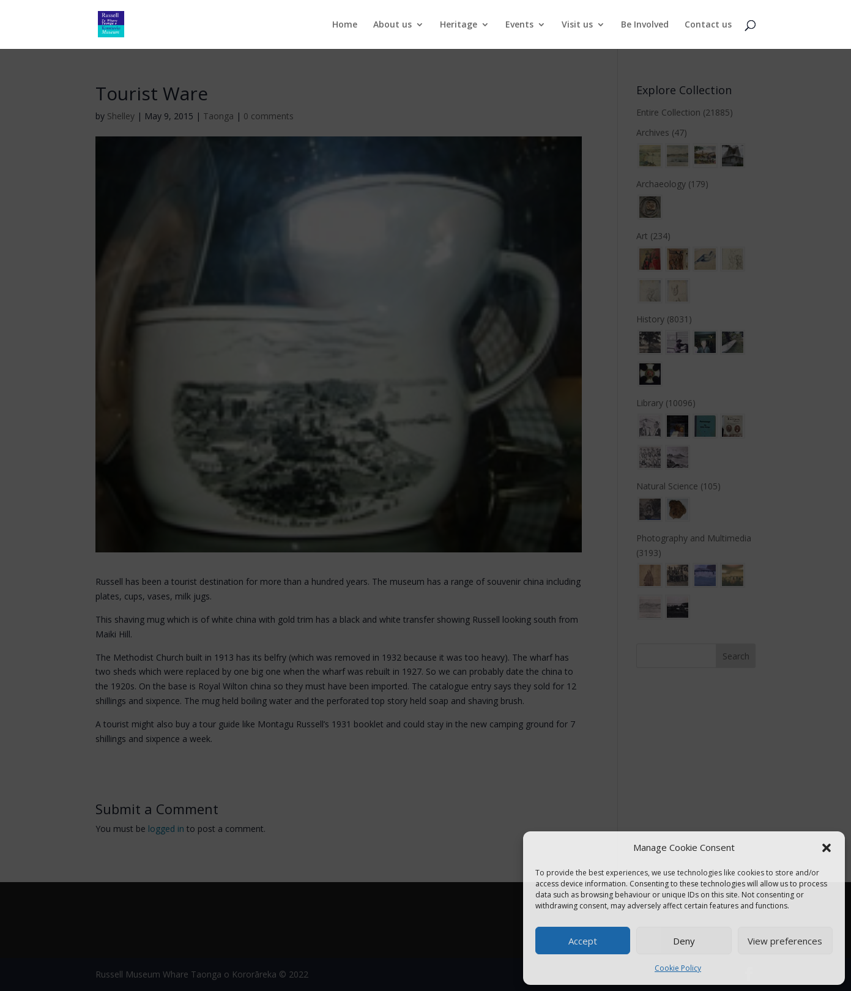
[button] (826, 848)
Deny (684, 941)
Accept (582, 941)
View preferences (785, 941)
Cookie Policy (678, 968)
